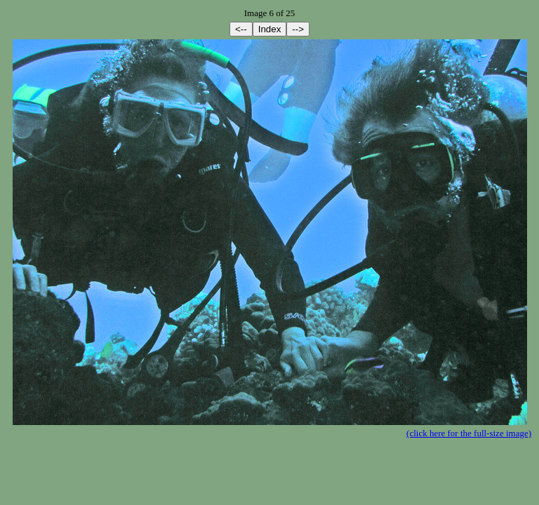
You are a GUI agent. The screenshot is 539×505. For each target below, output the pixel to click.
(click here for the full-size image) (468, 433)
